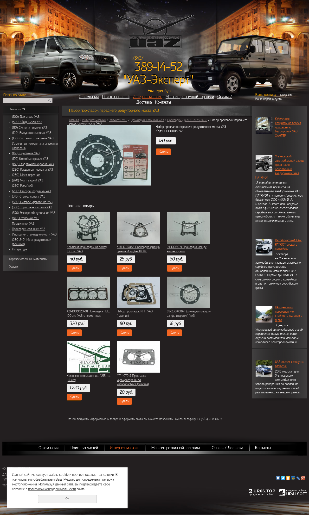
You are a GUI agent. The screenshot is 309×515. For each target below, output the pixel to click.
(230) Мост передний (26, 175)
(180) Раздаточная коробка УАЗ (33, 164)
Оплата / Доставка (227, 447)
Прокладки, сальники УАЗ (28, 229)
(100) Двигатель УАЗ (25, 117)
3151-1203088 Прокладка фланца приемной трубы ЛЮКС (138, 249)
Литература (19, 249)
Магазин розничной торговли (190, 96)
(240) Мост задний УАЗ (27, 180)
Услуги (13, 267)
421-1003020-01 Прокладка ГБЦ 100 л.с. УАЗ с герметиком (88, 314)
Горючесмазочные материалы (28, 259)
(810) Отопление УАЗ (25, 218)
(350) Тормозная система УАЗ (32, 207)
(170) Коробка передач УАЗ (30, 159)
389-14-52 (158, 67)
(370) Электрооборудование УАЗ (33, 213)
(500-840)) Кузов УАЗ (27, 122)
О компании (89, 96)
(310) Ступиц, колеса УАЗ (28, 197)
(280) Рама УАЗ (22, 186)
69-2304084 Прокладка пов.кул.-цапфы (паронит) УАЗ (189, 314)
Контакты (163, 102)
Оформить (286, 95)
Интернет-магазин (147, 96)
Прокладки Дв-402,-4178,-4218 (187, 120)
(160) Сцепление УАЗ (25, 153)
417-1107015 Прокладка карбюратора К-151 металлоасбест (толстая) (133, 380)
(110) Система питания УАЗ (29, 128)
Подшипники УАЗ (23, 224)
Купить (163, 152)
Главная (74, 120)
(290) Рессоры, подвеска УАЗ (31, 191)
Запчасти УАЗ (18, 109)
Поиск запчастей (115, 96)
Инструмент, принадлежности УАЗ (34, 234)
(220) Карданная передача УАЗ (32, 170)
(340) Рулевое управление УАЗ (32, 202)
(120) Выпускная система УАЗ (31, 133)
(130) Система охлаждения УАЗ (32, 138)
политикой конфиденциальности (52, 489)
